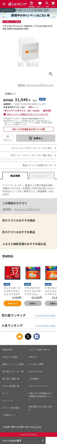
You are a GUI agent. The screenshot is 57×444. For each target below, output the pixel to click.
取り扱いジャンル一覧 (13, 371)
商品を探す (7, 349)
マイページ (7, 400)
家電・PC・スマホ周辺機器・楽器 (33, 10)
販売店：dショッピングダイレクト (36, 85)
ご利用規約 (34, 378)
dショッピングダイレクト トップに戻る (32, 148)
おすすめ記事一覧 (10, 385)
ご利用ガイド (8, 415)
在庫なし (33, 303)
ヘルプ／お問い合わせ (39, 349)
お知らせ (33, 356)
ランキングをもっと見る (45, 315)
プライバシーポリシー (39, 385)
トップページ (7, 10)
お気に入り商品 (9, 356)
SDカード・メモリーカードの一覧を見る (31, 155)
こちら (37, 426)
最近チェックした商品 (13, 364)
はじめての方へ (36, 371)
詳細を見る (12, 303)
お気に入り (7, 139)
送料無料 (7, 209)
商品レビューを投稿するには (37, 165)
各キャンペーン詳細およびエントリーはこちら (27, 114)
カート (5, 393)
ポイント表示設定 (10, 407)
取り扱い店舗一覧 (10, 378)
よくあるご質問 (36, 364)
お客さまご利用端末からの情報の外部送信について (40, 396)
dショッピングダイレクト (27, 209)
